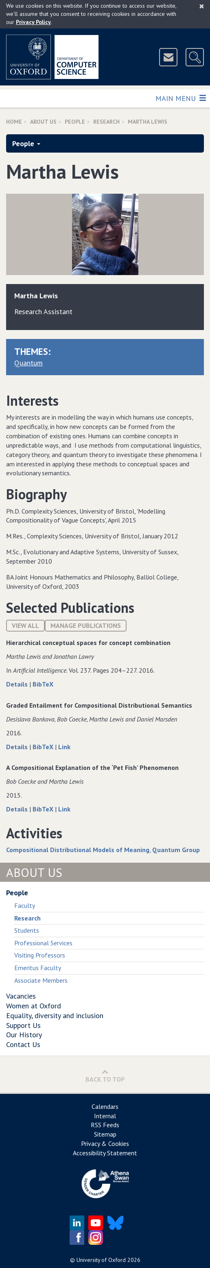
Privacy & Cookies (105, 1143)
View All (25, 625)
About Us (43, 121)
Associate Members (41, 980)
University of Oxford (101, 1260)
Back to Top (105, 1075)
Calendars (105, 1106)
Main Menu (180, 98)
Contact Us (23, 1044)
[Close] (201, 6)
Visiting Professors (39, 955)
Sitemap (105, 1134)
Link (64, 747)
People (75, 121)
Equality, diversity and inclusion (54, 1015)
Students (26, 930)
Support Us (23, 1025)
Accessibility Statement (105, 1153)
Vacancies (21, 996)
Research (106, 121)
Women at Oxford (33, 1005)
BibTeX (43, 684)
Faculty (24, 905)
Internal (105, 1116)
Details (17, 684)
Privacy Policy (33, 22)
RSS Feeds (105, 1125)
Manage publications (85, 625)
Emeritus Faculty (37, 968)
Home (14, 121)
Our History (24, 1034)
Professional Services (43, 943)
